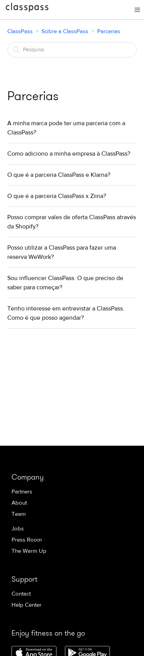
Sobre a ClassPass (64, 31)
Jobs (18, 528)
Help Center (26, 605)
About (19, 503)
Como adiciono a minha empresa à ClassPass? (68, 154)
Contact (21, 593)
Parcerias (108, 31)
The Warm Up (29, 551)
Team (19, 514)
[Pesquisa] (72, 49)
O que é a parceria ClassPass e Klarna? (58, 175)
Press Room (27, 540)
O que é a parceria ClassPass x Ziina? (56, 196)
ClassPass (27, 9)
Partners (22, 491)
